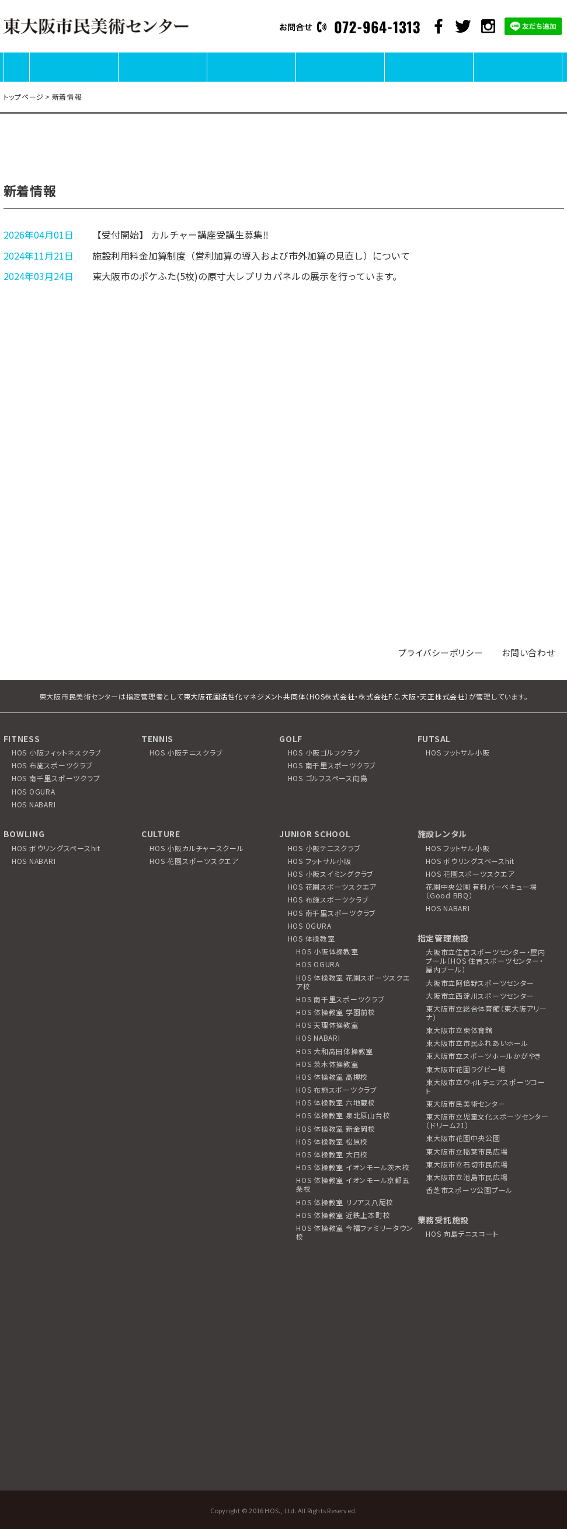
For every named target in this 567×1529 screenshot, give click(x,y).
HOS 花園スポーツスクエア (194, 861)
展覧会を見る (162, 81)
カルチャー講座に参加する (340, 81)
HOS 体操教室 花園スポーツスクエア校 (353, 981)
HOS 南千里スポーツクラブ (56, 778)
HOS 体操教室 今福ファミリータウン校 (354, 1232)
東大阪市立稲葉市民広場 (466, 1151)
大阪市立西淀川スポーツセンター (480, 995)
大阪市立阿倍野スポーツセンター (480, 983)
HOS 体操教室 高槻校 (332, 1077)
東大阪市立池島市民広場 (466, 1177)
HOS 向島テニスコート (462, 1233)
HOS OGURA (33, 791)
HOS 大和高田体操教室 (334, 1051)
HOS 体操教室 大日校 (332, 1154)
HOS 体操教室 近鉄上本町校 (343, 1215)
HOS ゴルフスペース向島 (328, 778)
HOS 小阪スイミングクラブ (331, 874)
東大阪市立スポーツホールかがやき (483, 1056)
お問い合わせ (528, 652)
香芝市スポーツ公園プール (469, 1190)
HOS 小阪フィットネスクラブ (57, 752)
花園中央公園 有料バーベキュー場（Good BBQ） (481, 890)
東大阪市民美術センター (465, 1103)
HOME (16, 81)
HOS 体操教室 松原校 (332, 1141)
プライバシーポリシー (440, 652)
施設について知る (74, 81)
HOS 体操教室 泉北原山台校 (343, 1115)
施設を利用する (251, 81)
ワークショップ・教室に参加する (428, 81)
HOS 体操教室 (311, 938)
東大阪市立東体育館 (459, 1030)
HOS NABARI (34, 804)
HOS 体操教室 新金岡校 (335, 1128)
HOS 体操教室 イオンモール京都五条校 (353, 1184)
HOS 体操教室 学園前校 (335, 1012)
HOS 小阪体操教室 (327, 951)
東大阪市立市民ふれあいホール (477, 1043)
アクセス (517, 81)
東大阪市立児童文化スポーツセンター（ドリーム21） (487, 1120)
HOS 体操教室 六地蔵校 (335, 1102)
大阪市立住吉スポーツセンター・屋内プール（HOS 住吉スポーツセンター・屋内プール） (485, 960)
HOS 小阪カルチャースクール (196, 848)
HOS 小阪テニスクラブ (185, 752)
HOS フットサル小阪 (457, 752)
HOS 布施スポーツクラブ (52, 765)
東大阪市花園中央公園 (463, 1138)
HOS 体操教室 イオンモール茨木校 (353, 1167)
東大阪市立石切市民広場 (466, 1164)
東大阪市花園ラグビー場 (465, 1069)
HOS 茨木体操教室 (327, 1064)
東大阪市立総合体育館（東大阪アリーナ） (486, 1012)
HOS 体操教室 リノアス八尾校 (345, 1202)
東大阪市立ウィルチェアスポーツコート (485, 1086)
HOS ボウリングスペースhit (56, 848)
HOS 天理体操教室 (327, 1025)
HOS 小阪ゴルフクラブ (324, 752)
